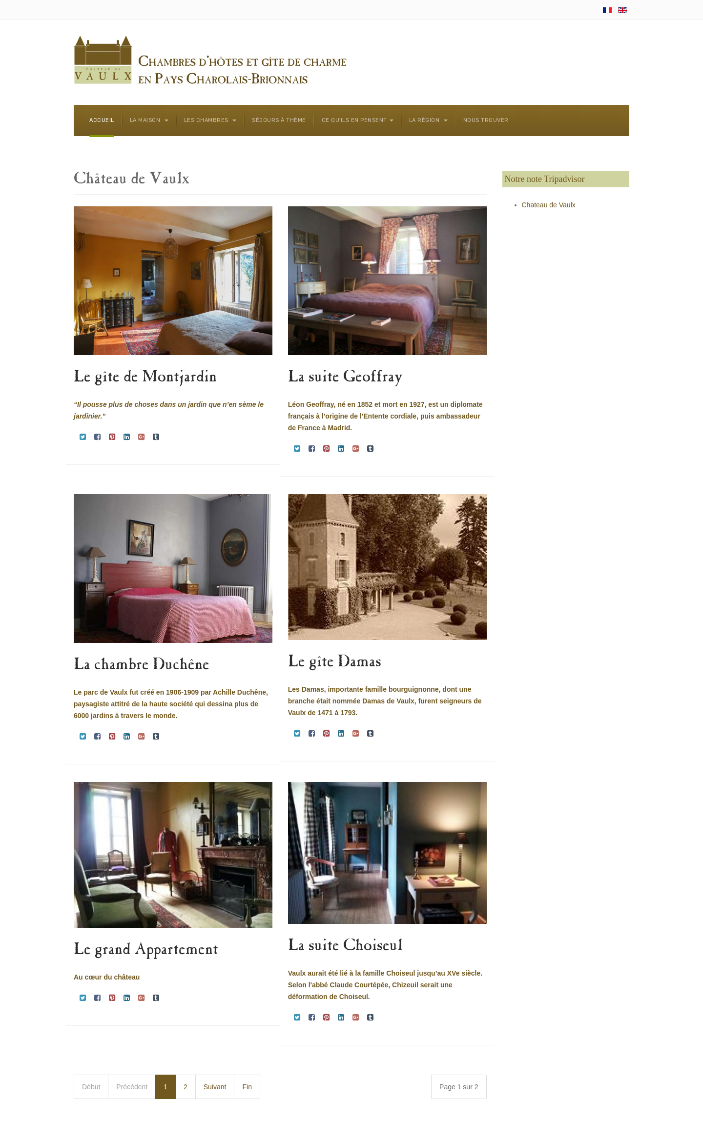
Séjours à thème (279, 120)
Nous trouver (486, 120)
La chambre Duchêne (141, 666)
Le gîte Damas (334, 663)
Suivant (215, 1087)
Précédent (131, 1087)
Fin (246, 1087)
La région (428, 120)
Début (91, 1087)
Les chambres (210, 120)
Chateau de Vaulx (549, 205)
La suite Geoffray (345, 378)
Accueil (101, 120)
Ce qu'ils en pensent (357, 120)
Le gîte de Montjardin (145, 378)
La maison (149, 120)
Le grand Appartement (146, 950)
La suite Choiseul (345, 947)
